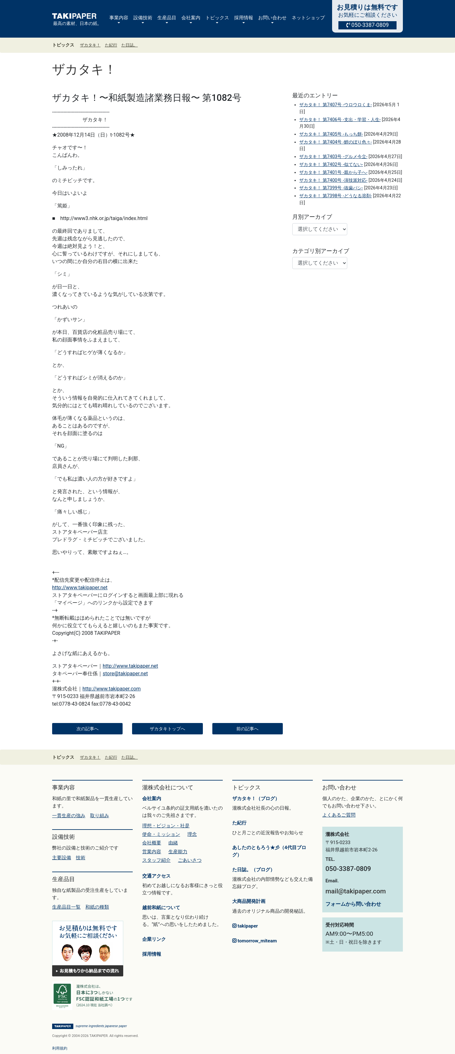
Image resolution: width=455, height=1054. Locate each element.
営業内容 (151, 852)
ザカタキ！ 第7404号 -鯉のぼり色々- (335, 142)
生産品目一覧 (66, 907)
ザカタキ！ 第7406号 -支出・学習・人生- (339, 119)
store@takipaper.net (125, 674)
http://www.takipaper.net (79, 588)
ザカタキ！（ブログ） (256, 798)
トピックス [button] (217, 18)
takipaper (245, 926)
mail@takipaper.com (355, 891)
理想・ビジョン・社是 (166, 826)
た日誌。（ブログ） (253, 870)
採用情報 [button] (243, 18)
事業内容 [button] (118, 18)
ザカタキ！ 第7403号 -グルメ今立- (333, 156)
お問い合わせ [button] (272, 18)
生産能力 (177, 852)
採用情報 (151, 954)
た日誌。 (129, 45)
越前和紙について (161, 907)
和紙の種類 (97, 907)
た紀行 (111, 45)
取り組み (99, 815)
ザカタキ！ (90, 45)
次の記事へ (87, 728)
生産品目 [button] (166, 18)
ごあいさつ (190, 860)
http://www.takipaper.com (111, 689)
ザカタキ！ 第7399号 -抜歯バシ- (331, 188)
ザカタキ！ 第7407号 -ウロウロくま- (335, 104)
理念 (192, 834)
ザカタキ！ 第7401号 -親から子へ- (333, 172)
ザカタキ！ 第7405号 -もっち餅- (331, 134)
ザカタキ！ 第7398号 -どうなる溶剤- (335, 196)
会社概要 (151, 843)
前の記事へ (247, 728)
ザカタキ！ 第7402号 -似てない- (331, 164)
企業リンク (154, 939)
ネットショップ (308, 18)
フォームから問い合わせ (353, 904)
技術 (80, 858)
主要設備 (61, 858)
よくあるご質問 (338, 815)
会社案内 (151, 798)
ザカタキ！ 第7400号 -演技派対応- (333, 180)
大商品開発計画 (248, 901)
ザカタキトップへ (167, 728)
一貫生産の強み (68, 815)
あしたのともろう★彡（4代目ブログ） (269, 851)
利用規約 (59, 1048)
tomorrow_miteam (254, 941)
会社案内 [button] (190, 18)
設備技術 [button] (142, 18)
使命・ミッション (161, 834)
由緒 (173, 843)
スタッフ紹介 (156, 860)
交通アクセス (156, 876)
